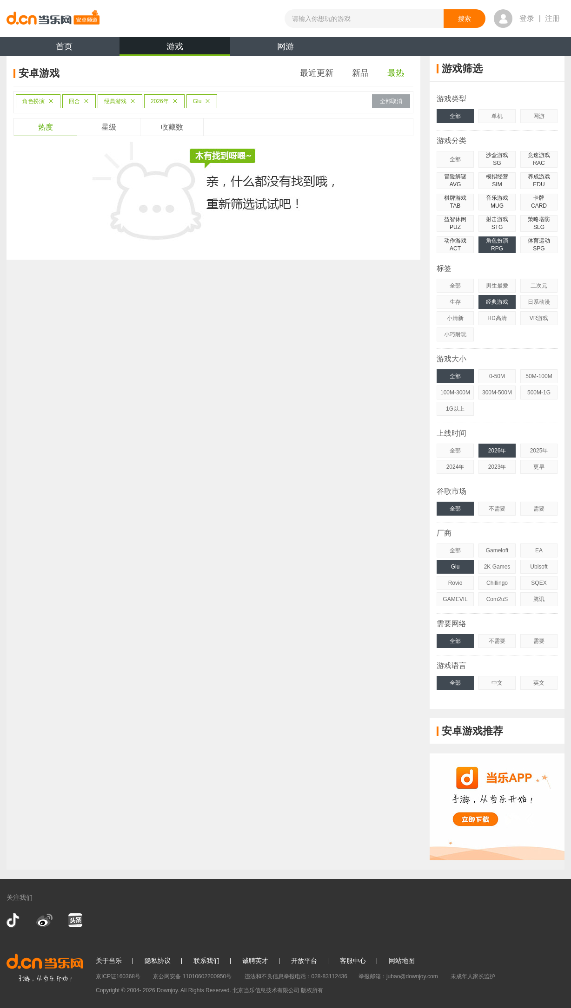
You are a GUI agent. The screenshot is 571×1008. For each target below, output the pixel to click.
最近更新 (316, 73)
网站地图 (402, 960)
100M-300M (455, 392)
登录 (526, 18)
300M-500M (497, 392)
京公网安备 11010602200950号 (192, 976)
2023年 (497, 467)
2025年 (539, 450)
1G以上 (455, 409)
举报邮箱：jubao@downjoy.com (398, 976)
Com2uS (497, 599)
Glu (202, 101)
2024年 (455, 467)
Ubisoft (538, 566)
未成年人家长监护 (473, 976)
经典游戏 (120, 101)
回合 (79, 101)
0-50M (497, 376)
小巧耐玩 (455, 334)
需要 (538, 508)
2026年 (164, 101)
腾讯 (538, 599)
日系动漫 (539, 302)
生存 (455, 302)
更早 (538, 467)
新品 (360, 73)
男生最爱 (497, 285)
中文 (497, 683)
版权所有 (312, 990)
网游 (285, 46)
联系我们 (206, 960)
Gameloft (497, 550)
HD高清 (496, 318)
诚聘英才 (255, 960)
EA (539, 550)
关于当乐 (109, 960)
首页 (64, 46)
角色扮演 (38, 101)
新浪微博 (44, 920)
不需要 (497, 508)
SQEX (538, 583)
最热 (395, 73)
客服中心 (353, 960)
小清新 (455, 318)
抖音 (14, 920)
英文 (538, 683)
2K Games (497, 566)
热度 (45, 127)
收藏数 (172, 127)
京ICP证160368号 (118, 976)
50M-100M (538, 376)
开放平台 (304, 960)
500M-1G (539, 392)
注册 (552, 18)
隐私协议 (158, 960)
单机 (497, 116)
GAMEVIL (455, 599)
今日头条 (74, 920)
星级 (108, 127)
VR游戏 (539, 318)
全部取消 (391, 101)
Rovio (455, 583)
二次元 (539, 285)
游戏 (175, 49)
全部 (455, 116)
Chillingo (497, 583)
